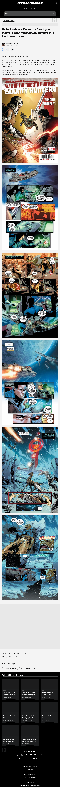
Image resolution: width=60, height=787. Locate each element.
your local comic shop (20, 74)
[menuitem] (2, 3)
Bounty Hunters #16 (28, 668)
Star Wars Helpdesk (30, 779)
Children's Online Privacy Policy (30, 771)
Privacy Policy (30, 769)
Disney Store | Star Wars (30, 777)
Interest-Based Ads (30, 782)
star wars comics (10, 668)
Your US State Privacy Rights (30, 774)
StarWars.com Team (13, 43)
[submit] (57, 3)
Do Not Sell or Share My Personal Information (30, 785)
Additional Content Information (30, 766)
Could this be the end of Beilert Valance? (15, 56)
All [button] (7, 13)
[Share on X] (7, 49)
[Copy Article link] (12, 49)
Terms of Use (30, 763)
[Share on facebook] (3, 49)
